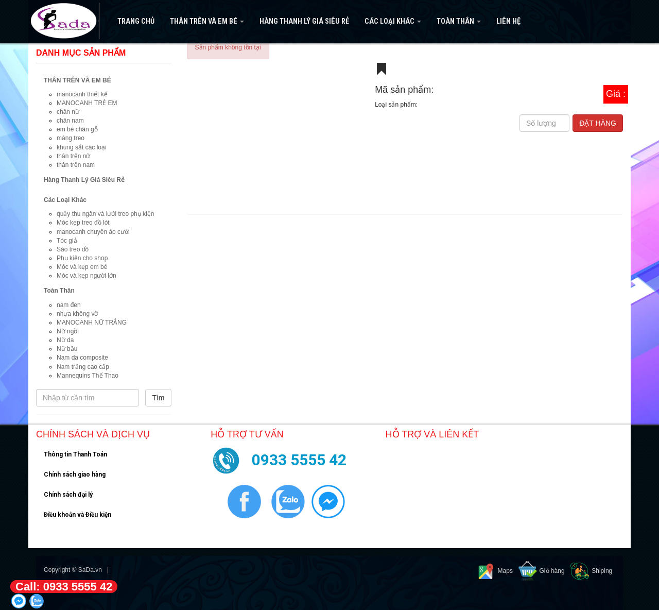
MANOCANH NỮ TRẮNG (92, 322)
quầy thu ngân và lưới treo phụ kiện (105, 213)
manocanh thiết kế (82, 94)
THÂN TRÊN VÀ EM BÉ (207, 21)
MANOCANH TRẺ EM (87, 103)
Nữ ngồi (68, 331)
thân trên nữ (73, 156)
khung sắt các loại (82, 147)
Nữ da (65, 340)
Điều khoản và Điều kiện (77, 514)
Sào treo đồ (73, 249)
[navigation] (329, 21)
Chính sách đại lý (68, 494)
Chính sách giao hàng (75, 474)
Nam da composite (82, 357)
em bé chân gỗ (77, 129)
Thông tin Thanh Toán (75, 454)
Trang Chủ (135, 21)
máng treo (70, 138)
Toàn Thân (459, 21)
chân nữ (68, 111)
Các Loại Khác (393, 21)
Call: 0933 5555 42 (63, 586)
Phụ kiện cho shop (82, 258)
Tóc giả (67, 240)
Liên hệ (508, 21)
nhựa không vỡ (77, 313)
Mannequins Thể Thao (87, 375)
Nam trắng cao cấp (83, 366)
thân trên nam (76, 164)
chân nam (70, 120)
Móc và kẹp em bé (82, 266)
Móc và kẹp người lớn (86, 275)
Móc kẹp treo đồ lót (83, 222)
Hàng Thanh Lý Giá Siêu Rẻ (304, 21)
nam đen (69, 305)
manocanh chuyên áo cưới (93, 231)
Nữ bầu (67, 348)
